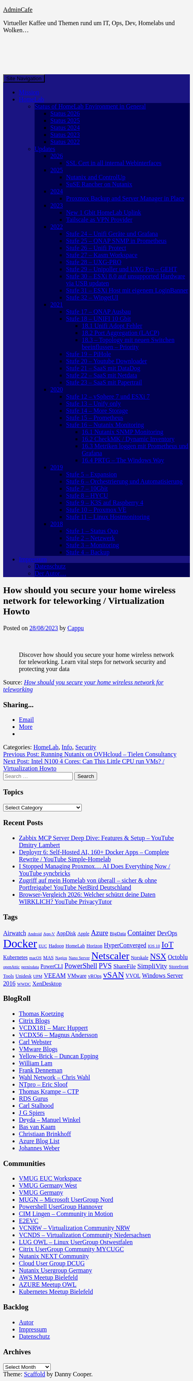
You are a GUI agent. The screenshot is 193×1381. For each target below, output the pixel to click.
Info (67, 747)
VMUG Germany (41, 1192)
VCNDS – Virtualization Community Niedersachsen (85, 1235)
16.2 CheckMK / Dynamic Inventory (128, 439)
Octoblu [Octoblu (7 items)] (178, 957)
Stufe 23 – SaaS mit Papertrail (104, 382)
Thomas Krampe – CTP (49, 1091)
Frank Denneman (40, 1070)
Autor (26, 1322)
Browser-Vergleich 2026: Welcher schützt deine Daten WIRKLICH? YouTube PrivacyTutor (87, 898)
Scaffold (34, 1374)
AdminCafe (18, 9)
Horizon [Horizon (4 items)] (94, 946)
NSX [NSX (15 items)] (158, 956)
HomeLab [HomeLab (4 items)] (75, 946)
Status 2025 (65, 120)
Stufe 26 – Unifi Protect (96, 248)
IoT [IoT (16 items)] (168, 944)
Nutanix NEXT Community (54, 1256)
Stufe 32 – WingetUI (92, 297)
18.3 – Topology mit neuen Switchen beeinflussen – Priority (128, 343)
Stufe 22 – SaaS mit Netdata (101, 375)
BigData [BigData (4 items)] (118, 933)
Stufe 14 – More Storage (97, 410)
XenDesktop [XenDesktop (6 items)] (46, 983)
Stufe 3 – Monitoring (92, 545)
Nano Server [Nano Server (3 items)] (79, 958)
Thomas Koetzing (41, 1013)
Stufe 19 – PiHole (88, 354)
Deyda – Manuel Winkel (50, 1119)
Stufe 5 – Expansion (91, 474)
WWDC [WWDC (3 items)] (24, 984)
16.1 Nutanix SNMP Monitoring (122, 431)
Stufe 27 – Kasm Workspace (102, 255)
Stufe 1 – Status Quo (92, 531)
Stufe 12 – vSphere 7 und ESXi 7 (108, 396)
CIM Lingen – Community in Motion (66, 1213)
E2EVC (29, 1220)
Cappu (76, 628)
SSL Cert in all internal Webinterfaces (114, 163)
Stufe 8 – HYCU (87, 495)
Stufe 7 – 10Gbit (87, 488)
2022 (56, 226)
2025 (56, 170)
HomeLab (31, 99)
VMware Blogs (38, 1049)
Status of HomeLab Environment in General (90, 106)
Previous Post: (89, 754)
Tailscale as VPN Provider (99, 219)
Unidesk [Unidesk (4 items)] (23, 976)
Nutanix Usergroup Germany (55, 1270)
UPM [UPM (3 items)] (37, 976)
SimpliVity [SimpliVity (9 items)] (152, 966)
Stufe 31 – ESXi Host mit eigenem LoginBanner (127, 290)
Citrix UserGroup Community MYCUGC (71, 1249)
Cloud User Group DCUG (52, 1263)
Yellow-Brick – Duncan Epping (58, 1056)
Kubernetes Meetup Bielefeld (56, 1291)
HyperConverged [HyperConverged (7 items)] (125, 945)
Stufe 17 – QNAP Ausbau (98, 311)
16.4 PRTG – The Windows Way (123, 460)
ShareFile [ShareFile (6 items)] (124, 966)
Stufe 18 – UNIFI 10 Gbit (98, 318)
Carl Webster (35, 1042)
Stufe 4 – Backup (88, 552)
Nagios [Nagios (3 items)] (61, 958)
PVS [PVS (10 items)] (105, 966)
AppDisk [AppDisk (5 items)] (66, 933)
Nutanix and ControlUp (95, 177)
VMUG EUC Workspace (50, 1178)
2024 (56, 191)
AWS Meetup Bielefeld (48, 1277)
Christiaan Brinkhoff (45, 1134)
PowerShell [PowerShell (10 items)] (80, 966)
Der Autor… (50, 573)
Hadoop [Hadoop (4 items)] (56, 946)
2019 (56, 467)
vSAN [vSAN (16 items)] (113, 975)
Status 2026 (65, 113)
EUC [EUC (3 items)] (43, 946)
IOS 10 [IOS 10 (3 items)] (154, 946)
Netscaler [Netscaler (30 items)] (110, 956)
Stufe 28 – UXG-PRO (93, 262)
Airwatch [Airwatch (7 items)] (14, 933)
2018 (56, 523)
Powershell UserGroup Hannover (61, 1206)
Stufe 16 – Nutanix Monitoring (105, 424)
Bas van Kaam (37, 1127)
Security (85, 747)
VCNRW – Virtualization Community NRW (74, 1228)
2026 (56, 156)
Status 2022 (65, 141)
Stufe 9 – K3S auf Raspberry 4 (104, 502)
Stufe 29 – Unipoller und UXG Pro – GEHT (121, 269)
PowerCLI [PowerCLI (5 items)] (51, 966)
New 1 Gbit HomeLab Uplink (103, 212)
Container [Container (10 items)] (141, 933)
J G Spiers (32, 1112)
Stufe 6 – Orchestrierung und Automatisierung (124, 481)
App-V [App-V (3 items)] (49, 934)
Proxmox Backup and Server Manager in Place (125, 198)
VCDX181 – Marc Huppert (53, 1027)
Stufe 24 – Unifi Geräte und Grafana (112, 233)
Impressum (33, 559)
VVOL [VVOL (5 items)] (132, 976)
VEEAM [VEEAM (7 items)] (55, 975)
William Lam (35, 1063)
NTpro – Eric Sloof (43, 1084)
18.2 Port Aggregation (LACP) (120, 332)
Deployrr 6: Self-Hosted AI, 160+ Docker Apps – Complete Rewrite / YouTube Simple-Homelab (94, 855)
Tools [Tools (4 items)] (8, 976)
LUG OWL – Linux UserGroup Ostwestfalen (76, 1242)
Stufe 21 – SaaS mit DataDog (103, 368)
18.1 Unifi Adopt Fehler (112, 325)
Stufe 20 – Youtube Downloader (106, 361)
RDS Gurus (33, 1098)
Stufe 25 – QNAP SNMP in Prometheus (116, 240)
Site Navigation (24, 78)
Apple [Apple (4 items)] (83, 933)
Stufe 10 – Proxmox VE (96, 509)
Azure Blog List (39, 1141)
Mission (29, 92)
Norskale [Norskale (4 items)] (140, 957)
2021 (56, 304)
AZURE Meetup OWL (48, 1284)
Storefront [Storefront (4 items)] (179, 966)
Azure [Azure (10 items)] (99, 933)
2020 (56, 389)
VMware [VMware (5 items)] (76, 976)
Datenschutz (50, 566)
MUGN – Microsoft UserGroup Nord (66, 1199)
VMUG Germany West (48, 1185)
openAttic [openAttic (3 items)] (11, 967)
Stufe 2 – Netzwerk (90, 538)
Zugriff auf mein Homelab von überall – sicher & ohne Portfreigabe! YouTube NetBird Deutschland (88, 884)
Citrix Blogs (34, 1020)
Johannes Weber (39, 1148)
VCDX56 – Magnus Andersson (58, 1035)
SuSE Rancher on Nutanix (99, 184)
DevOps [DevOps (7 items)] (167, 933)
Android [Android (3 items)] (35, 934)
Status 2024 (65, 127)
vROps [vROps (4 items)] (94, 976)
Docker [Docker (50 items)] (20, 943)
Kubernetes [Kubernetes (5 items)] (15, 957)
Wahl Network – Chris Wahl (54, 1077)
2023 (56, 205)
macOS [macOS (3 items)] (35, 958)
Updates (45, 148)
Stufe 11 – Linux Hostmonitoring (108, 516)
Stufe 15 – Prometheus (94, 417)
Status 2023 (65, 134)
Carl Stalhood (36, 1105)
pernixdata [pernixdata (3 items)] (30, 967)
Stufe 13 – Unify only (93, 403)
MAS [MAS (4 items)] (48, 957)
